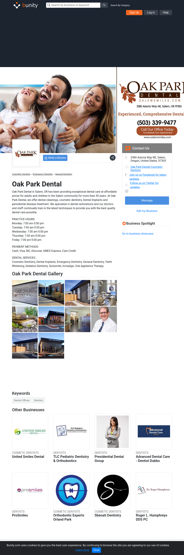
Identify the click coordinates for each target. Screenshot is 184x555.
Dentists (38, 400)
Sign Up (134, 12)
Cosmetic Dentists (21, 174)
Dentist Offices (22, 400)
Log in (151, 12)
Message (147, 200)
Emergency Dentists (43, 174)
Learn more (82, 550)
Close (96, 550)
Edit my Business (147, 211)
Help (166, 12)
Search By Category (120, 5)
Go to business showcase (137, 233)
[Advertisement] (92, 41)
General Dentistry (63, 174)
